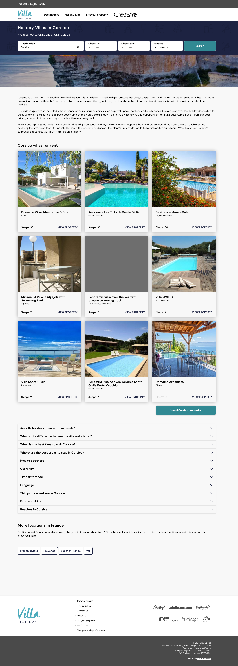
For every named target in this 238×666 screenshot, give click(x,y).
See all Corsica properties (186, 410)
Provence (49, 550)
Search (200, 45)
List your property (97, 14)
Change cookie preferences (91, 630)
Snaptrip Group (204, 658)
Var (88, 550)
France (40, 532)
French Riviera (29, 550)
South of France (71, 550)
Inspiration (82, 625)
